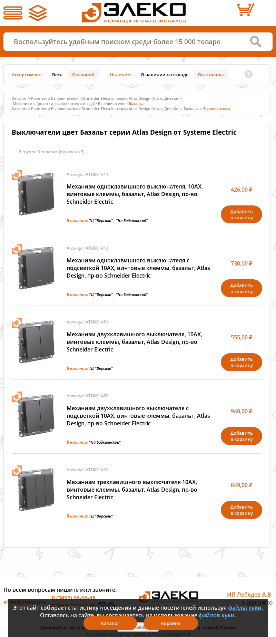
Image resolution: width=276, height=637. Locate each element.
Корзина (170, 623)
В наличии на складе (164, 74)
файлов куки (217, 615)
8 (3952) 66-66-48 (74, 598)
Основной (83, 74)
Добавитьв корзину (241, 214)
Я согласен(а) (138, 627)
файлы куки (245, 607)
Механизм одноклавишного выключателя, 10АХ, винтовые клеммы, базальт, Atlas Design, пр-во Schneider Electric (135, 194)
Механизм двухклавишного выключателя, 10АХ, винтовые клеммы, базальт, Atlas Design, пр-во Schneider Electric (134, 341)
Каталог (19, 98)
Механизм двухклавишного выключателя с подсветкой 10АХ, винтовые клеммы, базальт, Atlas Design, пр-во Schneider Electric (138, 415)
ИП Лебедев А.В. (250, 594)
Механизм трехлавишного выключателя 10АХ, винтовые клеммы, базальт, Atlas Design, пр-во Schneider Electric (132, 489)
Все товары (211, 74)
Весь (57, 74)
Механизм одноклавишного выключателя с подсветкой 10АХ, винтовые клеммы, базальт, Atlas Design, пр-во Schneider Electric (138, 268)
